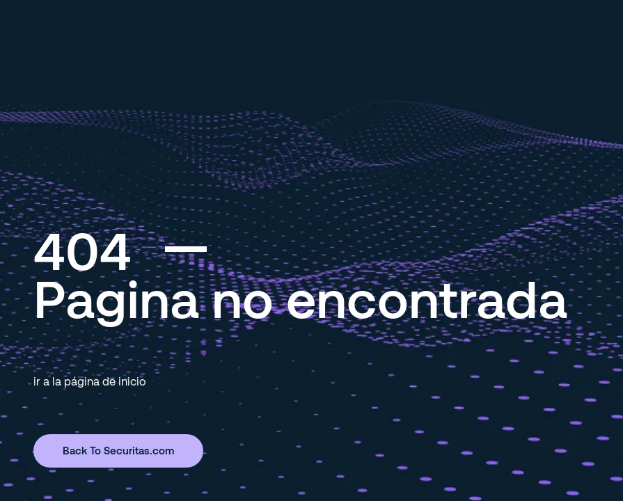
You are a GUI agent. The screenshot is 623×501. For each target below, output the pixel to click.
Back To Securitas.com (118, 450)
